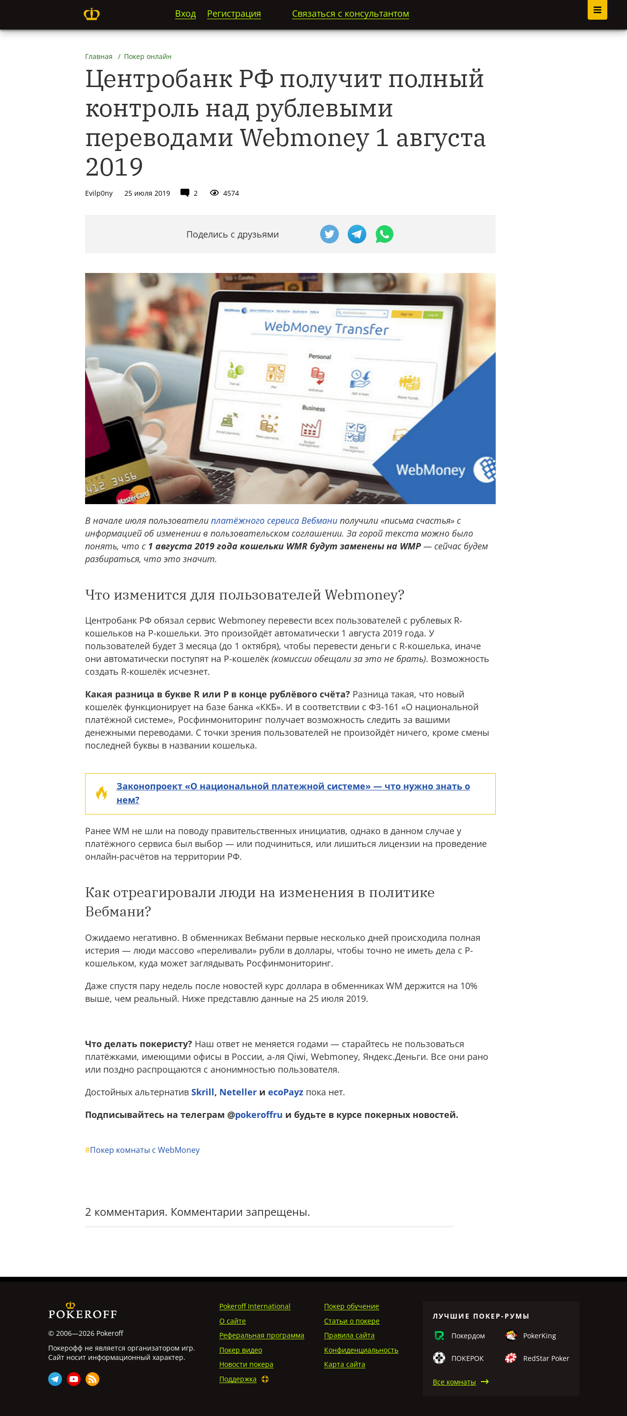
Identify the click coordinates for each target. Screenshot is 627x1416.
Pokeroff (92, 13)
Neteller (238, 1092)
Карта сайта (344, 1364)
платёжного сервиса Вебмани (274, 520)
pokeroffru (259, 1114)
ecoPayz (285, 1092)
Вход (185, 13)
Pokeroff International (255, 1306)
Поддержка (238, 1379)
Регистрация (234, 13)
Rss (92, 1379)
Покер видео (240, 1350)
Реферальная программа (261, 1335)
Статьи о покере (352, 1321)
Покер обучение (351, 1306)
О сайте (232, 1321)
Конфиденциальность (361, 1350)
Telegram (55, 1379)
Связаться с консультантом (350, 13)
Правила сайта (349, 1335)
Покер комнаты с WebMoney (142, 1150)
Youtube (74, 1379)
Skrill (202, 1092)
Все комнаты (454, 1381)
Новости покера (246, 1364)
